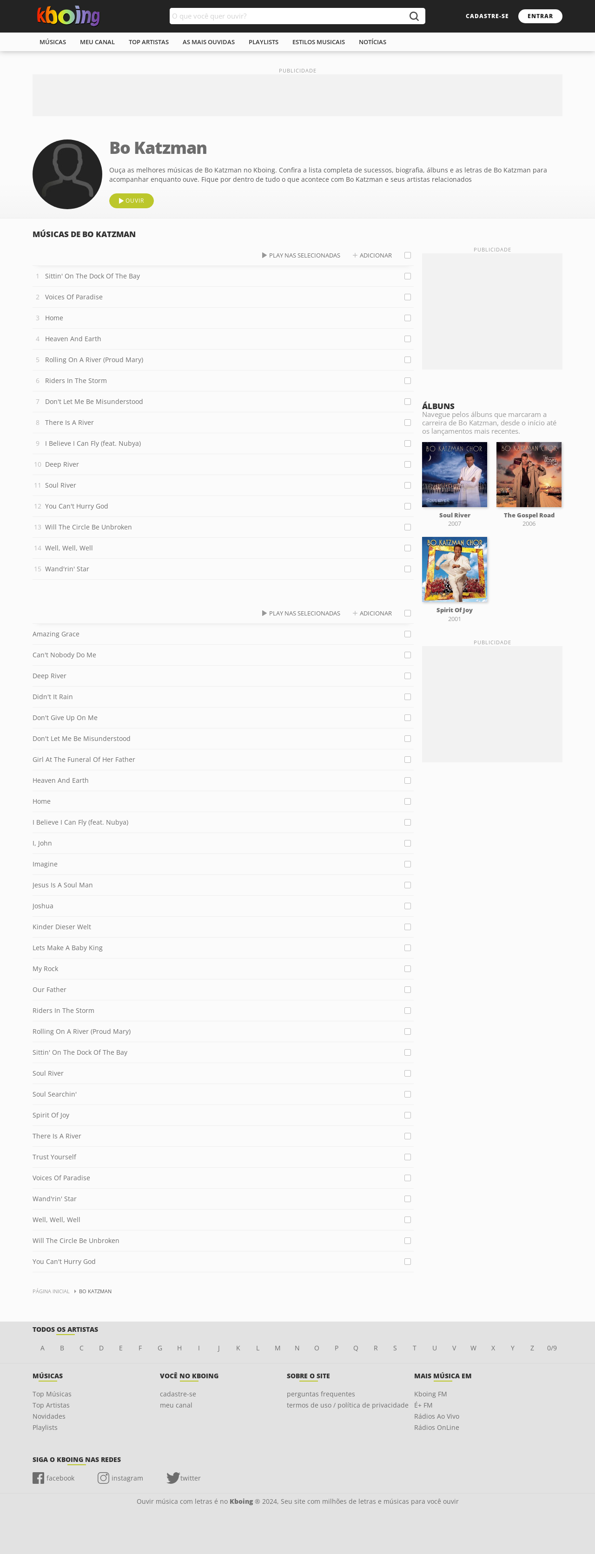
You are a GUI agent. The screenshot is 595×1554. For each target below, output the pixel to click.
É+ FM (423, 1405)
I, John (42, 843)
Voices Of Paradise (74, 296)
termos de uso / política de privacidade (348, 1405)
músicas (53, 42)
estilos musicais (318, 42)
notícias (372, 42)
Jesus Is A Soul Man (63, 884)
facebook (60, 1478)
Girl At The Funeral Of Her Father (84, 759)
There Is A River (69, 422)
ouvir (135, 201)
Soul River (60, 485)
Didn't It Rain (53, 696)
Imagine (45, 864)
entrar (540, 16)
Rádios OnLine (436, 1427)
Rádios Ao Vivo (436, 1416)
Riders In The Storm (76, 380)
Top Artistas (51, 1405)
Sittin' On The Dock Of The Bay (92, 275)
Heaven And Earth (73, 338)
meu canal (97, 42)
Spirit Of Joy (51, 1115)
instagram (127, 1478)
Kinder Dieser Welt (62, 926)
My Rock (45, 968)
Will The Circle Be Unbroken (88, 526)
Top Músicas (52, 1393)
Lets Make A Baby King (68, 947)
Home (54, 317)
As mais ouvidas (209, 42)
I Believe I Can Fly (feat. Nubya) (93, 443)
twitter (190, 1478)
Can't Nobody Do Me (64, 654)
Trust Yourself (54, 1156)
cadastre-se (487, 16)
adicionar (376, 255)
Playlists (45, 1427)
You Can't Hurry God (76, 506)
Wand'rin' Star (67, 568)
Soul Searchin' (55, 1094)
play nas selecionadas (304, 255)
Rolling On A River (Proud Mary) (94, 359)
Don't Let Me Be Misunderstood (94, 401)
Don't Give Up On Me (65, 717)
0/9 (552, 1347)
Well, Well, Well (69, 547)
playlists (263, 42)
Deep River (62, 464)
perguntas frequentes (321, 1393)
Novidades (49, 1416)
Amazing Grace (56, 633)
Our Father (49, 989)
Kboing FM (430, 1393)
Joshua (43, 905)
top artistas (149, 42)
